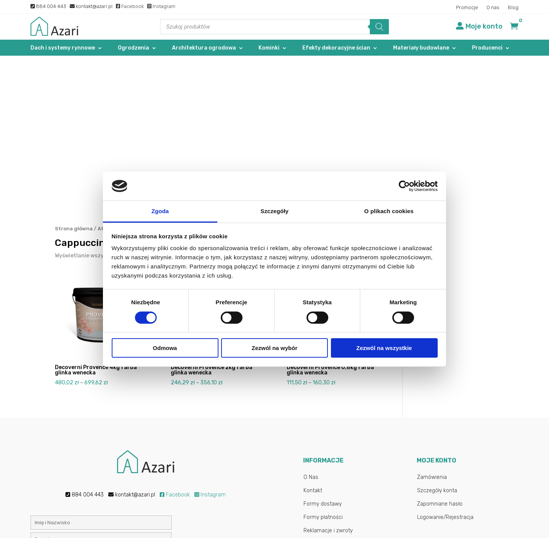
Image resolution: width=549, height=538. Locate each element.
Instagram (161, 6)
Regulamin (316, 397)
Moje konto (484, 26)
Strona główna (74, 82)
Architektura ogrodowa (204, 48)
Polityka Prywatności (328, 411)
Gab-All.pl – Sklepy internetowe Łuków (324, 524)
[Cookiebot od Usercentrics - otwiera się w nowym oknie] (404, 186)
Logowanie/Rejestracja (445, 371)
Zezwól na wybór (274, 348)
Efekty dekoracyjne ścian (336, 48)
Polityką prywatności (216, 458)
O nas (492, 7)
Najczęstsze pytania (328, 424)
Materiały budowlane (421, 48)
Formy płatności (323, 371)
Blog (513, 7)
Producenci (487, 48)
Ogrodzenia (133, 48)
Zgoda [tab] (160, 211)
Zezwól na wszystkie (384, 348)
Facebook (130, 6)
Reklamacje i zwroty (328, 384)
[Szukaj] (379, 26)
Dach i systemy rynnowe (62, 48)
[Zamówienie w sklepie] (340, 110)
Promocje (467, 7)
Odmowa (165, 348)
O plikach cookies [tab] (388, 211)
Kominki (268, 48)
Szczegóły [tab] (274, 211)
